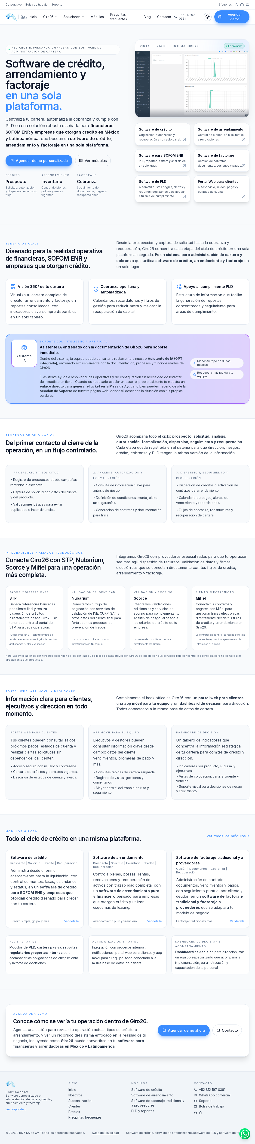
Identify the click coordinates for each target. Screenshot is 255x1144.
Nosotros (75, 1095)
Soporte (56, 4)
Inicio (33, 17)
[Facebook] (236, 4)
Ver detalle (71, 921)
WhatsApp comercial (212, 1095)
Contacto (164, 17)
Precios (74, 1112)
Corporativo (14, 4)
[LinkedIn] (242, 4)
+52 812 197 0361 (184, 16)
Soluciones (74, 17)
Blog (147, 17)
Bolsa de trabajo (36, 4)
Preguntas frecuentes (118, 16)
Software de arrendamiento (152, 1095)
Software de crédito (146, 1090)
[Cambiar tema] (208, 17)
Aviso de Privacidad (105, 1133)
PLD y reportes (142, 1111)
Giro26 (50, 17)
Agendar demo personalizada (39, 160)
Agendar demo (229, 16)
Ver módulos (93, 160)
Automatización (80, 1101)
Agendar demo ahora (183, 1030)
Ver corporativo (16, 1109)
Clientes (74, 1106)
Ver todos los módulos (227, 836)
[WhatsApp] (247, 4)
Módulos (97, 17)
